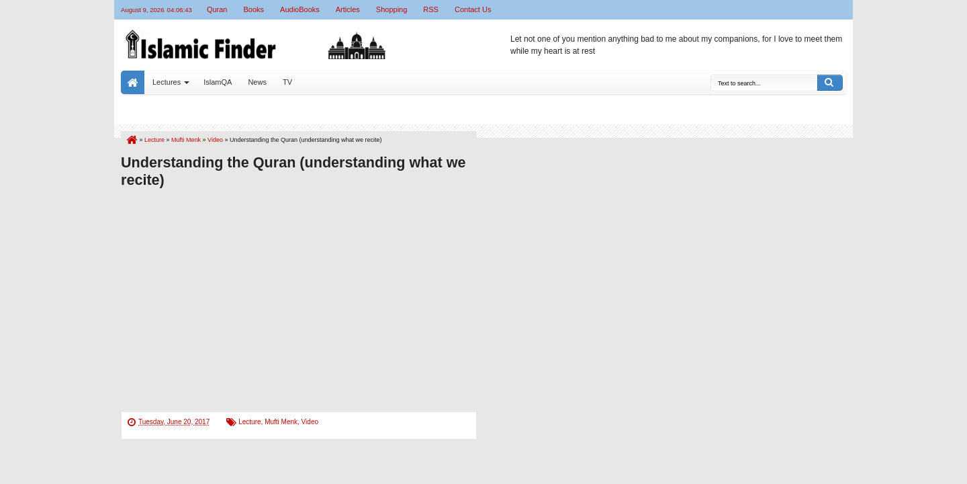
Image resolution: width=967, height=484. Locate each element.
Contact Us (473, 9)
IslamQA (217, 82)
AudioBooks (300, 9)
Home (132, 82)
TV (287, 82)
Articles (348, 9)
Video (310, 422)
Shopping (392, 9)
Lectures (166, 82)
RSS (431, 9)
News (257, 82)
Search (830, 83)
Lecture (249, 422)
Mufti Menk (281, 422)
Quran (217, 9)
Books (253, 9)
